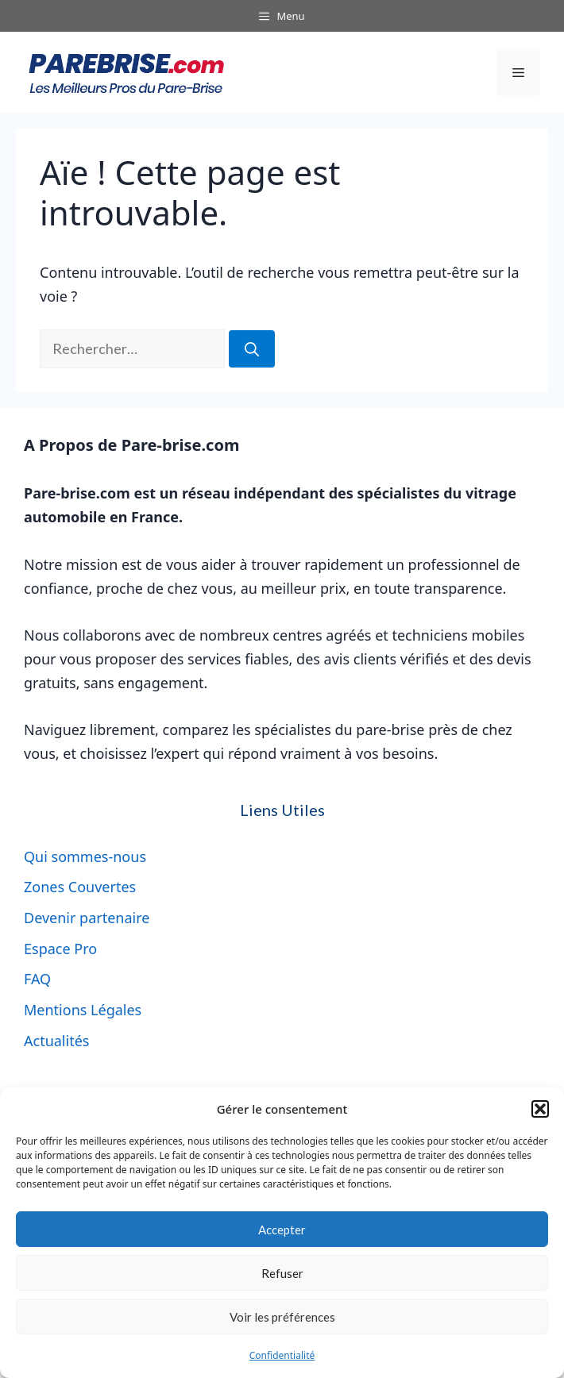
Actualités (56, 1040)
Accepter (282, 1229)
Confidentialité (282, 1355)
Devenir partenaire (86, 917)
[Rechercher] (252, 349)
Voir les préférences (282, 1317)
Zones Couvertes (80, 886)
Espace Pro (60, 948)
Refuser (282, 1273)
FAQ (37, 978)
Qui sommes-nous (85, 856)
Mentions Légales (82, 1009)
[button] (540, 1109)
